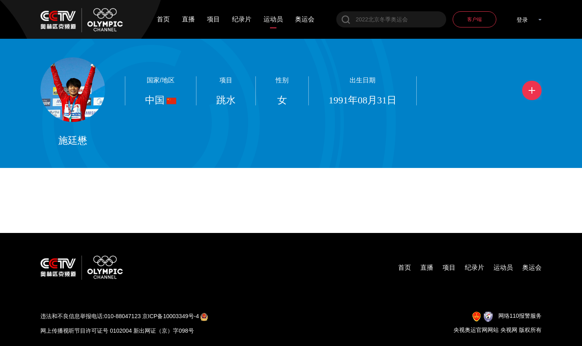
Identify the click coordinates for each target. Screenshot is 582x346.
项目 (213, 19)
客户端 (474, 19)
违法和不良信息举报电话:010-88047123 (90, 316)
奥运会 (304, 19)
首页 (163, 19)
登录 (522, 20)
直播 (188, 19)
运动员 (273, 19)
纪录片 (241, 19)
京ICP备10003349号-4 (170, 316)
